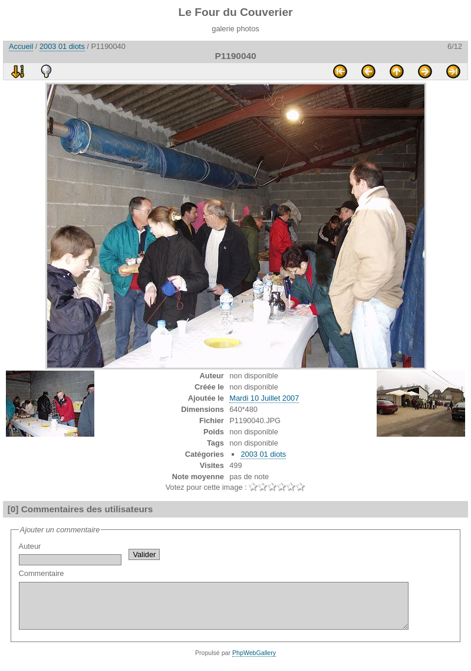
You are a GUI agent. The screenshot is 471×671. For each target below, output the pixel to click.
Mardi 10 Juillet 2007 (264, 398)
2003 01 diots (62, 46)
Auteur (70, 553)
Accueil (21, 46)
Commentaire (237, 604)
